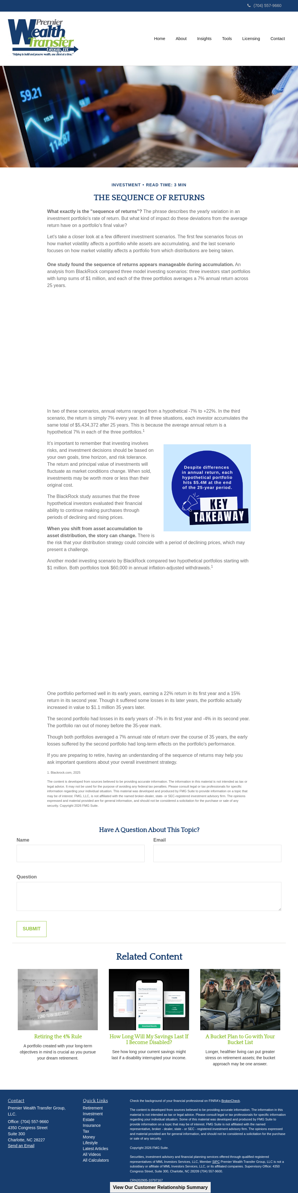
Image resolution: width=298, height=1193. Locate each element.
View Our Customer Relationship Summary (160, 1187)
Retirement (93, 1108)
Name (23, 840)
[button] (181, 38)
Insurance (92, 1125)
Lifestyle (90, 1142)
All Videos (92, 1154)
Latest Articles (95, 1148)
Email (159, 840)
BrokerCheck (230, 1100)
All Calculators (96, 1160)
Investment (93, 1113)
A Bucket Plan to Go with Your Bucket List (240, 1040)
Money (89, 1137)
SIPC (216, 1161)
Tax (86, 1131)
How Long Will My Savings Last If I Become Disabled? (148, 1040)
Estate (89, 1119)
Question (27, 876)
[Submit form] (32, 929)
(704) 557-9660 (264, 5)
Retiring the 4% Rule (58, 1037)
